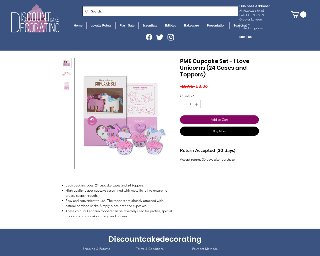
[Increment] (197, 104)
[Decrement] (183, 104)
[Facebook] (149, 37)
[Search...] (159, 11)
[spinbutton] (190, 104)
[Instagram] (170, 37)
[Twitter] (160, 37)
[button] (298, 14)
